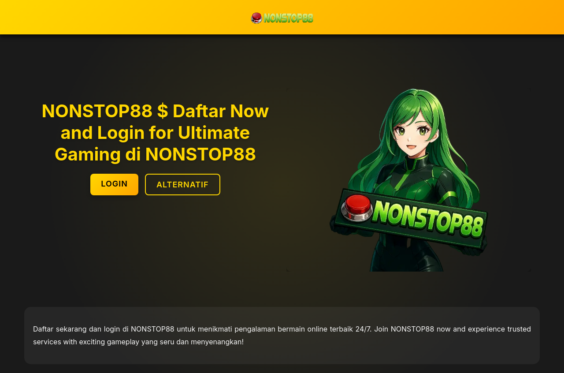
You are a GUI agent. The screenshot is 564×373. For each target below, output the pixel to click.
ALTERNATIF (182, 184)
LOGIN (114, 183)
